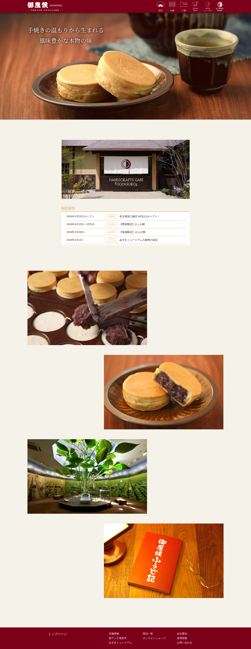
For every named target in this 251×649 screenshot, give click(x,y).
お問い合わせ (184, 642)
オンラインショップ (154, 638)
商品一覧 (148, 633)
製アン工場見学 (118, 638)
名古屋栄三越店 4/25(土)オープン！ (139, 216)
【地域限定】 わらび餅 (132, 232)
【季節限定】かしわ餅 (132, 224)
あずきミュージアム (120, 642)
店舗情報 (114, 633)
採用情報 (182, 638)
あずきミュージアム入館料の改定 (138, 239)
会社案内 (182, 633)
